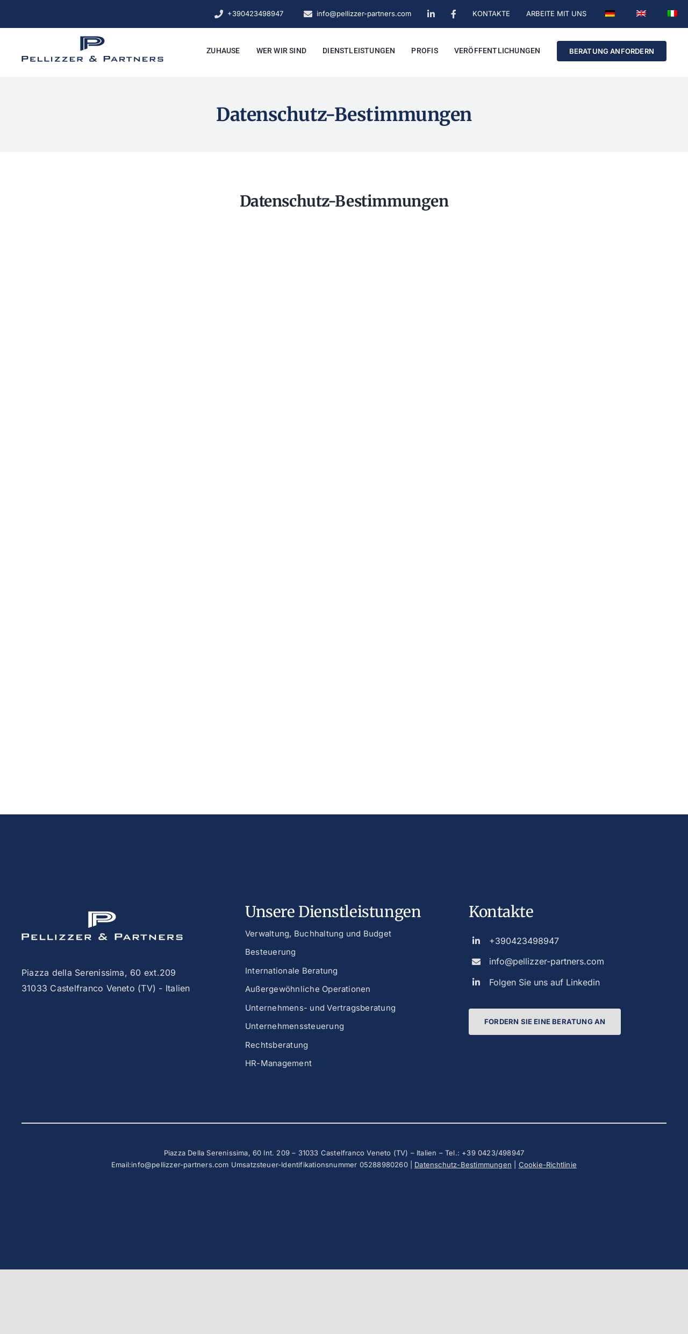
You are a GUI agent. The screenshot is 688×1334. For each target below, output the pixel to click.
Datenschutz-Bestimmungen (463, 1164)
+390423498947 (524, 940)
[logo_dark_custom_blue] (92, 40)
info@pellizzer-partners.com (546, 961)
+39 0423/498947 (493, 1152)
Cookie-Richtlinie (548, 1164)
